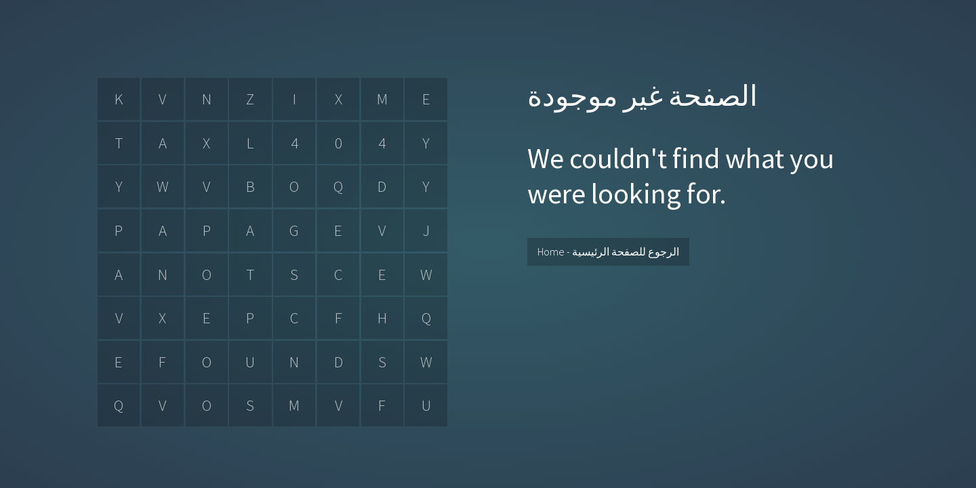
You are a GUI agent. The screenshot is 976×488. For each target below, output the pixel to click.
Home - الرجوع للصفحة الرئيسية (608, 251)
